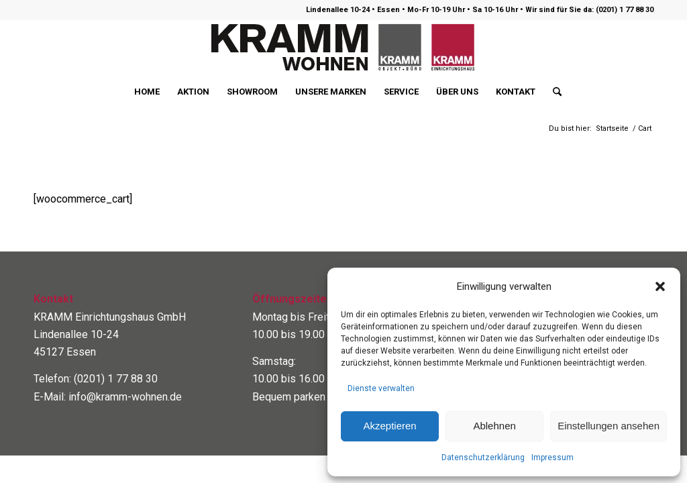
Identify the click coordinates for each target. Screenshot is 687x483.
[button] (660, 286)
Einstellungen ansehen (608, 425)
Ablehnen (494, 425)
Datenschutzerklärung (483, 457)
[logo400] (343, 47)
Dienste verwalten (381, 388)
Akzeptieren (389, 425)
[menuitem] (146, 92)
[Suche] (553, 92)
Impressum (552, 457)
